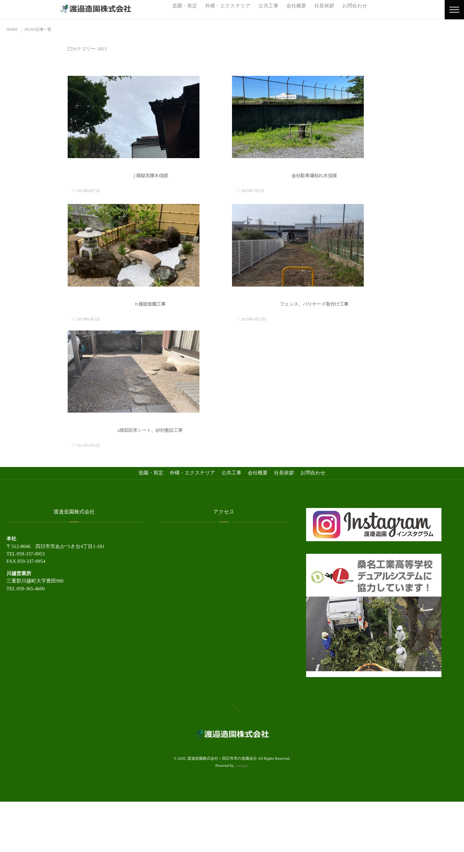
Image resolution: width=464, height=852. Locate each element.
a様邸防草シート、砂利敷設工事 (150, 482)
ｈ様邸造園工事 (150, 342)
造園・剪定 (184, 6)
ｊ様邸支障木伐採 (150, 195)
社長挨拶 (324, 6)
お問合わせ (354, 6)
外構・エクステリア (228, 6)
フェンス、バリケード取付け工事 (314, 342)
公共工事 (268, 6)
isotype (242, 816)
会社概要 (296, 6)
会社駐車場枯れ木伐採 (314, 195)
